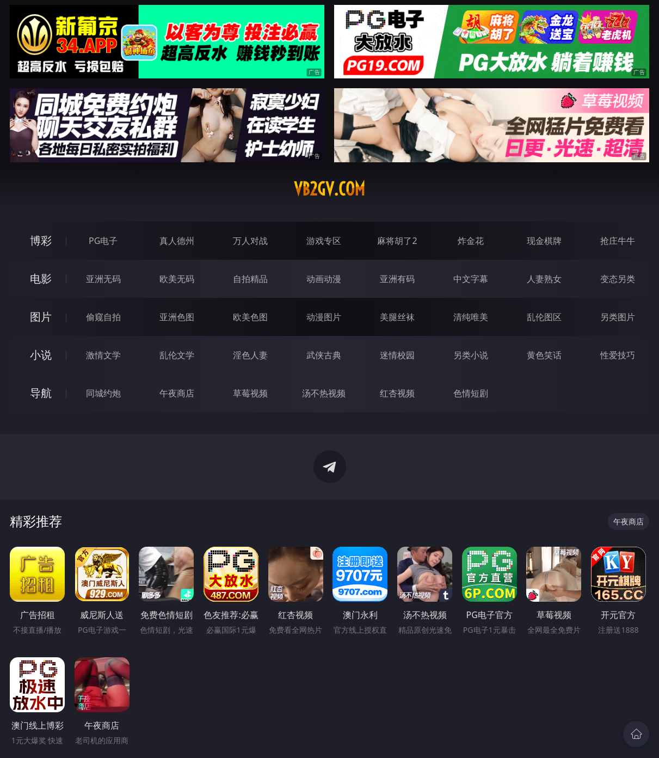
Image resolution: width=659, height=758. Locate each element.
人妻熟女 (544, 279)
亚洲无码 (103, 279)
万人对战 (250, 241)
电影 (41, 278)
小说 (41, 354)
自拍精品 (250, 279)
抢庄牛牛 (617, 241)
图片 (41, 316)
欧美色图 (250, 317)
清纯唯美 (470, 317)
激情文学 (103, 355)
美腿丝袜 (397, 317)
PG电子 (103, 241)
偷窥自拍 (103, 317)
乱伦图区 (544, 317)
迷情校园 (397, 355)
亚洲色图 (176, 317)
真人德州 (176, 241)
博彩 (41, 240)
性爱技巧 (617, 355)
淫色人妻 (250, 355)
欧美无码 (176, 279)
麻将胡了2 (397, 241)
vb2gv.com (329, 189)
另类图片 (617, 317)
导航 (41, 393)
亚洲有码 (397, 279)
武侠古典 (323, 355)
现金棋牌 (544, 241)
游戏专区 (323, 241)
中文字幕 (470, 279)
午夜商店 (176, 393)
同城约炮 (103, 393)
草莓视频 (250, 393)
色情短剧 (470, 393)
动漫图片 (323, 317)
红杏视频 (397, 393)
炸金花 (471, 241)
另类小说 (470, 355)
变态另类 (617, 279)
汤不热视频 (324, 393)
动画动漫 (323, 279)
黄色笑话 (544, 355)
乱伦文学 (176, 355)
